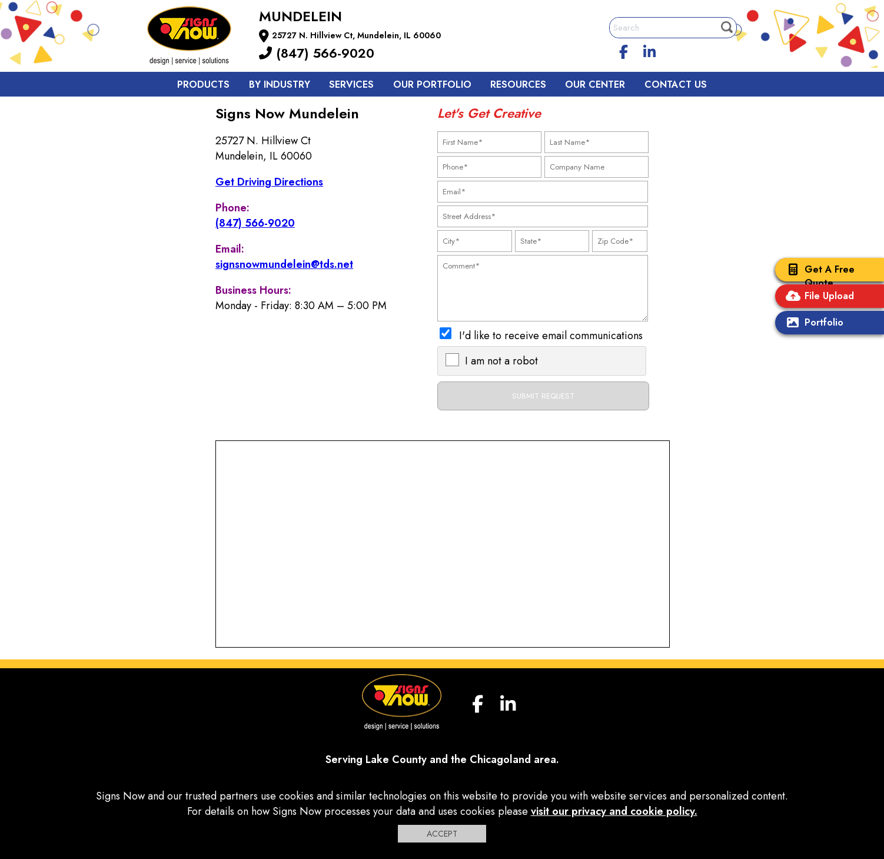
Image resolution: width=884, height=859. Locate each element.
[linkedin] (650, 50)
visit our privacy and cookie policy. (614, 811)
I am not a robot (501, 361)
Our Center (595, 84)
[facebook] (624, 50)
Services (351, 84)
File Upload (817, 297)
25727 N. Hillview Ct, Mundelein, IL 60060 (356, 35)
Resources (518, 84)
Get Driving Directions (269, 182)
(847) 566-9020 (316, 53)
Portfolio (812, 323)
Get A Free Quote (818, 276)
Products (203, 84)
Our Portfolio (432, 84)
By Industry (279, 84)
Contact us (675, 84)
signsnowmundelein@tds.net (284, 264)
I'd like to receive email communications (551, 335)
